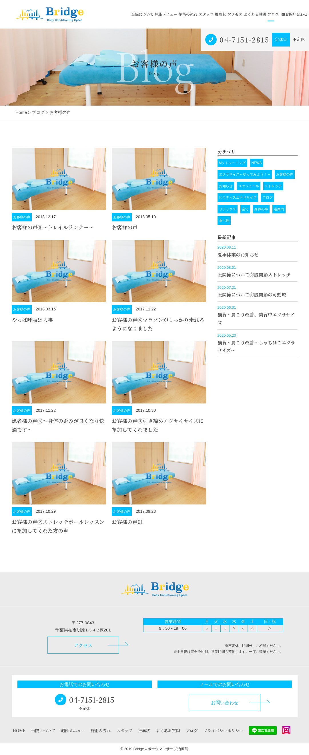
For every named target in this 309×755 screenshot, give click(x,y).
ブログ (273, 14)
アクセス (235, 14)
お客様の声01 (127, 521)
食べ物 (224, 221)
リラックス (227, 209)
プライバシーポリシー (223, 730)
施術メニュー (166, 14)
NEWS (257, 163)
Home (21, 112)
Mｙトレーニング (232, 163)
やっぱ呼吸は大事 (32, 319)
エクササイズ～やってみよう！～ (244, 174)
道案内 (279, 209)
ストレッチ (273, 186)
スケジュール (248, 186)
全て (245, 209)
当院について (142, 14)
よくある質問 (255, 14)
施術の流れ (188, 14)
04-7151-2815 (244, 40)
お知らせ (226, 186)
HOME (19, 730)
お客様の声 (21, 217)
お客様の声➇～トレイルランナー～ (53, 227)
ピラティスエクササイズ (238, 197)
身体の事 (261, 209)
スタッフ (206, 14)
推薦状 (220, 14)
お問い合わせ (295, 14)
